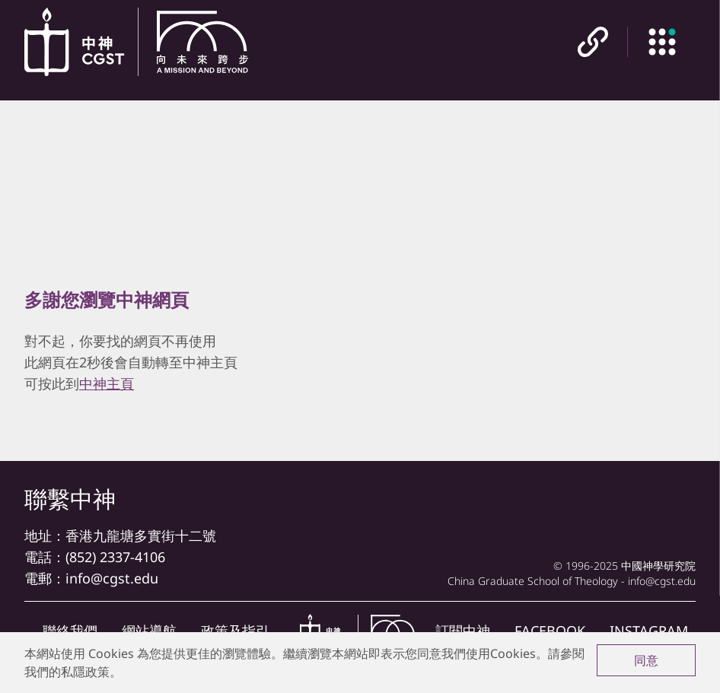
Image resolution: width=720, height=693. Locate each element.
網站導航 (149, 630)
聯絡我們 (70, 630)
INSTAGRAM (649, 630)
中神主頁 (106, 383)
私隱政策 (85, 671)
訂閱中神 (462, 630)
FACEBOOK (550, 630)
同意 (646, 660)
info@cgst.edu (111, 578)
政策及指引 (235, 630)
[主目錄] (661, 42)
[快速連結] (593, 42)
